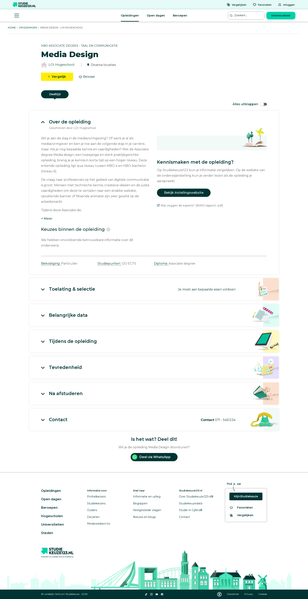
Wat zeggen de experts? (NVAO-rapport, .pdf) (190, 205)
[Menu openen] (17, 15)
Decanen (93, 517)
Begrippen (140, 503)
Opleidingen (130, 15)
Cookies (262, 594)
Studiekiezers (96, 503)
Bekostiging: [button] (51, 263)
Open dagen (156, 15)
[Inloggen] (286, 4)
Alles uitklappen (250, 104)
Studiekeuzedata (190, 503)
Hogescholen (52, 516)
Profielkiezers (96, 496)
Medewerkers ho (98, 523)
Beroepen (180, 15)
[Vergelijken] (236, 4)
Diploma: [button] (161, 263)
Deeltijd (54, 94)
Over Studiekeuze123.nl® (196, 496)
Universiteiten (52, 524)
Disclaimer (233, 594)
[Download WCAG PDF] (219, 594)
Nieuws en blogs (144, 517)
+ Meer (46, 218)
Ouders (92, 510)
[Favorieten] (262, 4)
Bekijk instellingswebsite (184, 192)
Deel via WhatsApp (151, 457)
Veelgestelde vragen (147, 510)
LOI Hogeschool (61, 65)
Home (12, 27)
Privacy (249, 594)
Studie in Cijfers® (190, 510)
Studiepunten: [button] (110, 263)
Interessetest (281, 15)
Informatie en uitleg (146, 496)
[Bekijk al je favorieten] (241, 508)
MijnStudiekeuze (246, 496)
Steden (47, 533)
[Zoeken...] (246, 15)
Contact (184, 517)
